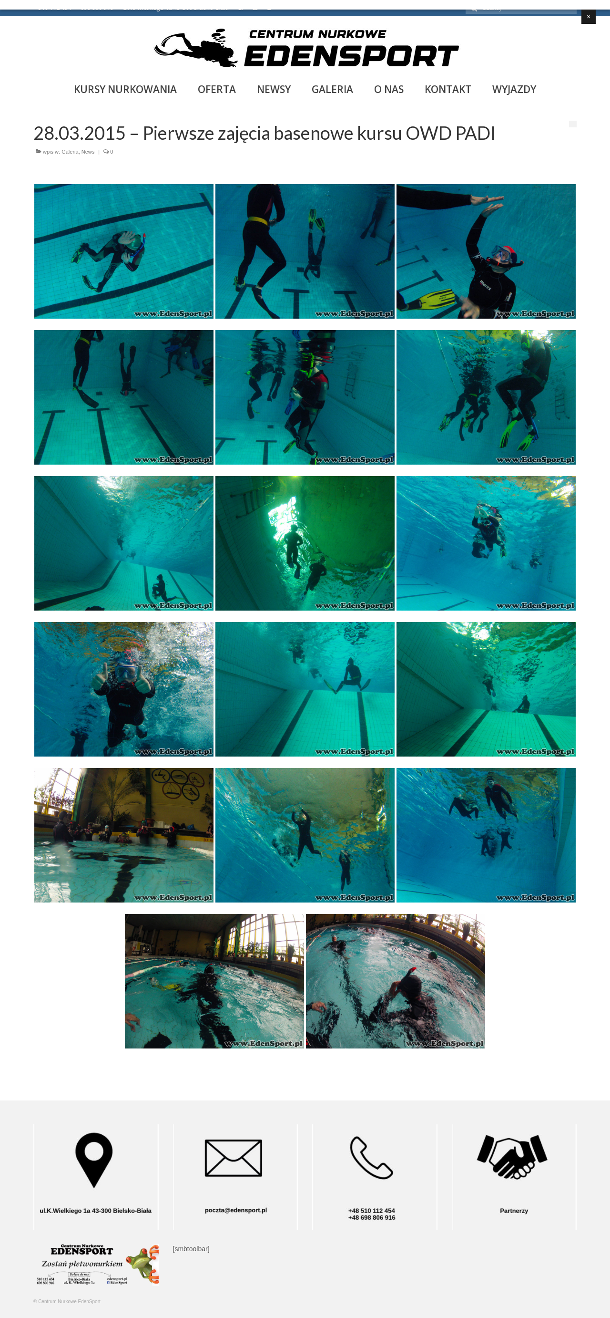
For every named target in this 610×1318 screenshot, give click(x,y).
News (88, 152)
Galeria (69, 152)
